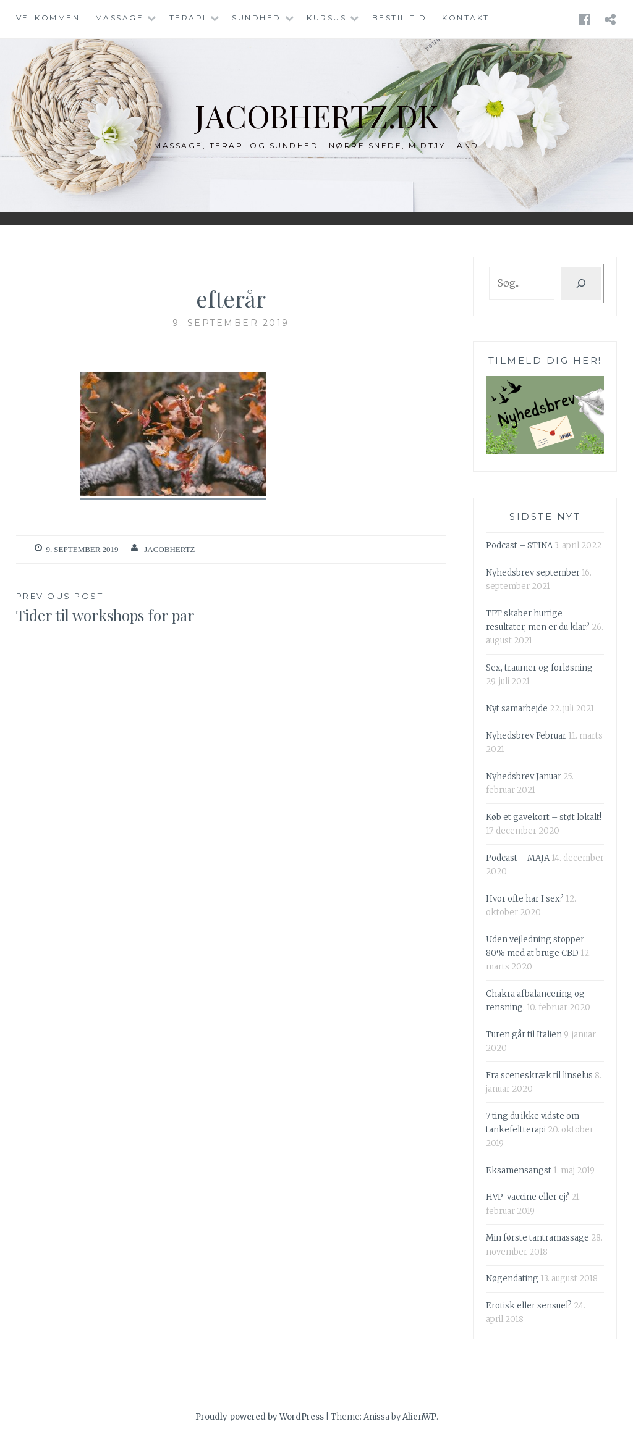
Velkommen (48, 17)
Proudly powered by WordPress (259, 1417)
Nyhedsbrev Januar (523, 776)
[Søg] (581, 283)
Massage (119, 17)
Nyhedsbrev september (533, 572)
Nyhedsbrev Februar (526, 735)
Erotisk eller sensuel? (529, 1305)
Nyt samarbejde (517, 708)
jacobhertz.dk (317, 115)
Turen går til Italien (524, 1034)
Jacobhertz (169, 549)
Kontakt (466, 17)
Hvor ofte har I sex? (525, 899)
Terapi (187, 17)
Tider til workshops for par (123, 607)
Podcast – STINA (519, 545)
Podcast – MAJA (518, 858)
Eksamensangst (518, 1170)
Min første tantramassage (537, 1238)
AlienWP (419, 1417)
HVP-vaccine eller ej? (527, 1197)
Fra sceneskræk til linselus (539, 1075)
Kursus (326, 17)
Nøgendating (512, 1278)
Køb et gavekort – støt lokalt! (543, 817)
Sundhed (256, 17)
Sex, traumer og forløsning (539, 668)
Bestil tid (399, 17)
